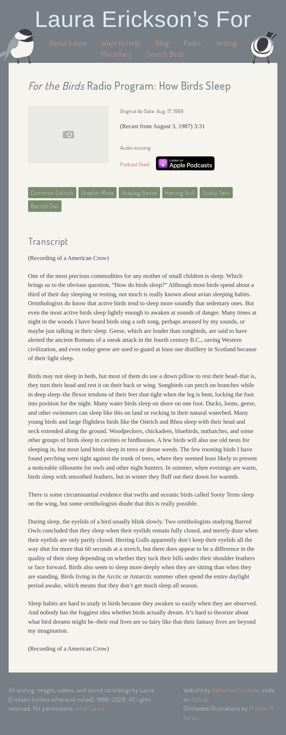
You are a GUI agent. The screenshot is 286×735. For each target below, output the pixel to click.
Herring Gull (180, 192)
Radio (193, 42)
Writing (226, 42)
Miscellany (116, 54)
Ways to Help (121, 42)
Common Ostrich (52, 192)
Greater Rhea (97, 192)
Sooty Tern (216, 192)
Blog (162, 42)
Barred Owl (45, 206)
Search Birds (166, 54)
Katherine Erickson (235, 690)
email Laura (90, 708)
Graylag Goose (139, 192)
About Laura (68, 42)
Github (199, 699)
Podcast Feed (134, 164)
